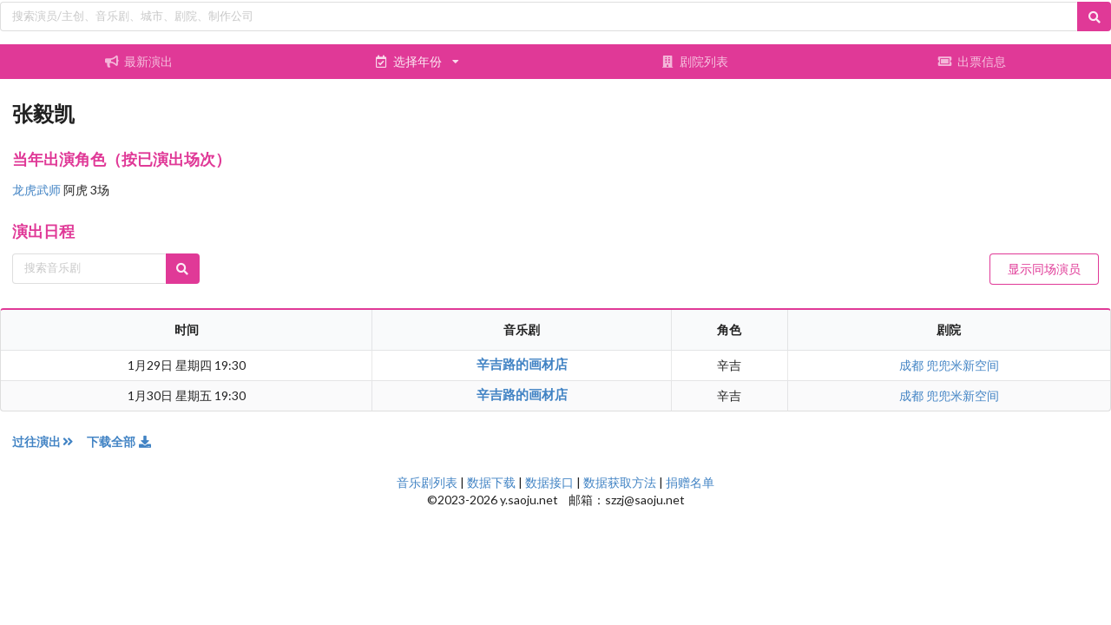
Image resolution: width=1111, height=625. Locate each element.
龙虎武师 (37, 189)
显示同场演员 (1044, 268)
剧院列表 (694, 61)
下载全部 (120, 441)
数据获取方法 (619, 482)
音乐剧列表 (427, 482)
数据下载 (491, 482)
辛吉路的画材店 (522, 364)
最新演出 (139, 61)
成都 (912, 365)
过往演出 (49, 441)
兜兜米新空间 (962, 365)
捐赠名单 (690, 482)
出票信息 (972, 61)
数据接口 (549, 482)
